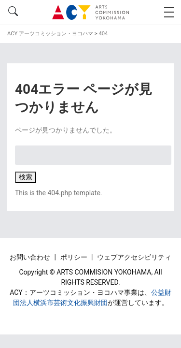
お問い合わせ (31, 257)
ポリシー (74, 257)
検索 (25, 177)
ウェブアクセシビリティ (134, 257)
